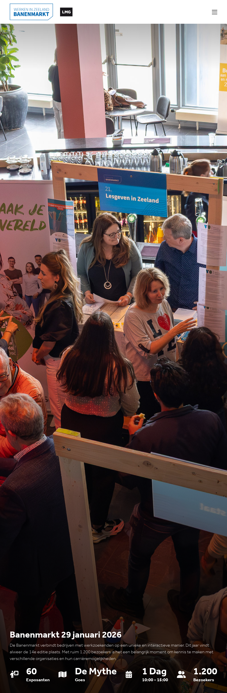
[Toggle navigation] (214, 12)
